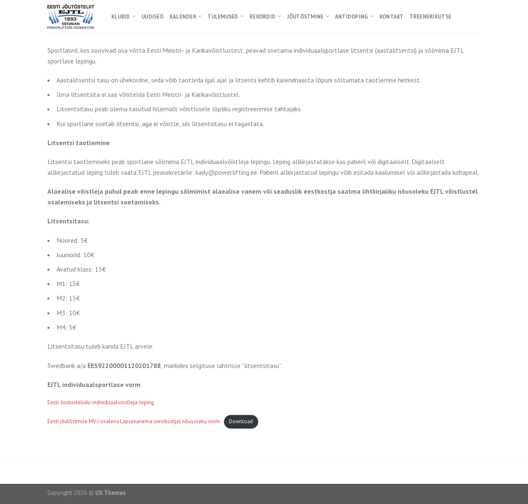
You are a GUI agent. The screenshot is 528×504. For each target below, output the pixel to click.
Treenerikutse (430, 16)
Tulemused (225, 16)
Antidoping (354, 16)
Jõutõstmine (308, 16)
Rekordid (265, 16)
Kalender (186, 16)
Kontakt (392, 16)
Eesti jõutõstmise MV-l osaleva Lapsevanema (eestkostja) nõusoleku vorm (133, 421)
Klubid (123, 16)
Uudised (152, 16)
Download (241, 421)
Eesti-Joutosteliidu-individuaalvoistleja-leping (100, 402)
